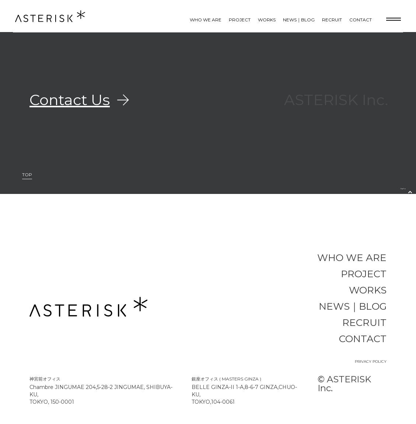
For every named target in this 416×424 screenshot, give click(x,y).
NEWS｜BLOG (299, 19)
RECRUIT (332, 19)
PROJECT (240, 19)
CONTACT (360, 19)
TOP (27, 175)
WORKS (267, 19)
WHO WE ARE (205, 19)
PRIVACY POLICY (371, 361)
